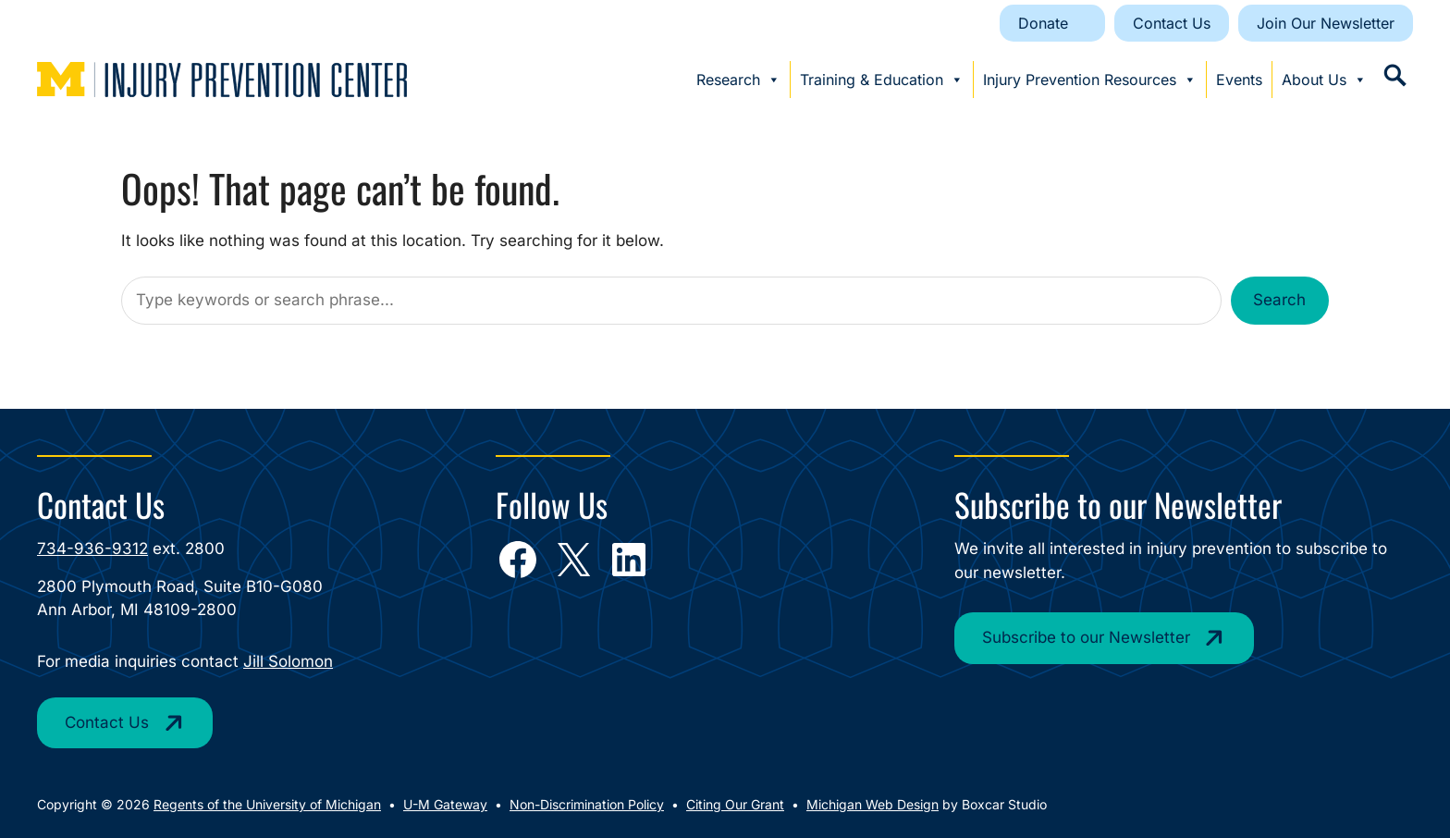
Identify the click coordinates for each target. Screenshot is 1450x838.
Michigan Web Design (872, 804)
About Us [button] (1324, 79)
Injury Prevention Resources (1090, 79)
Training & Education (882, 79)
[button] (1394, 75)
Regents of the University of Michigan (267, 804)
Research (738, 79)
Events (1239, 79)
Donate (1043, 23)
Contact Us (1171, 23)
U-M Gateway (445, 804)
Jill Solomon (288, 661)
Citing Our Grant (735, 804)
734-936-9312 (92, 548)
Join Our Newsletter (1326, 23)
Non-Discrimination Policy (587, 804)
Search (1279, 299)
